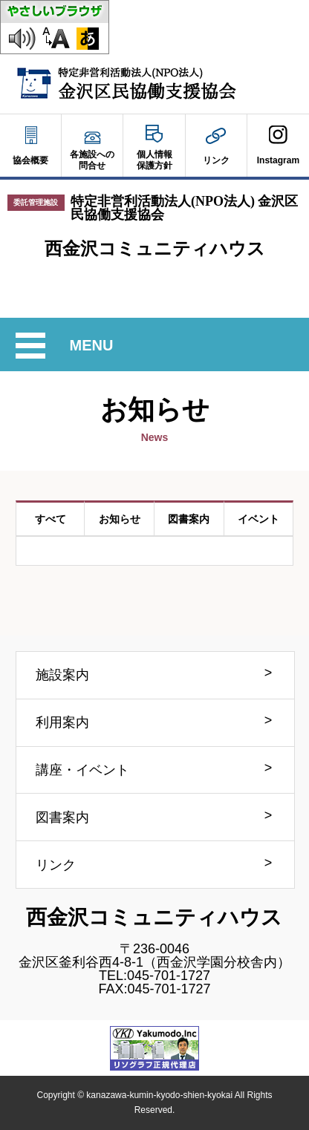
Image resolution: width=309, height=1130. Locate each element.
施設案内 (62, 674)
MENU (93, 346)
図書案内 (188, 519)
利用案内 (62, 722)
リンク (56, 865)
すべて (50, 519)
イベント (258, 519)
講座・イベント (82, 769)
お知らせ (119, 519)
